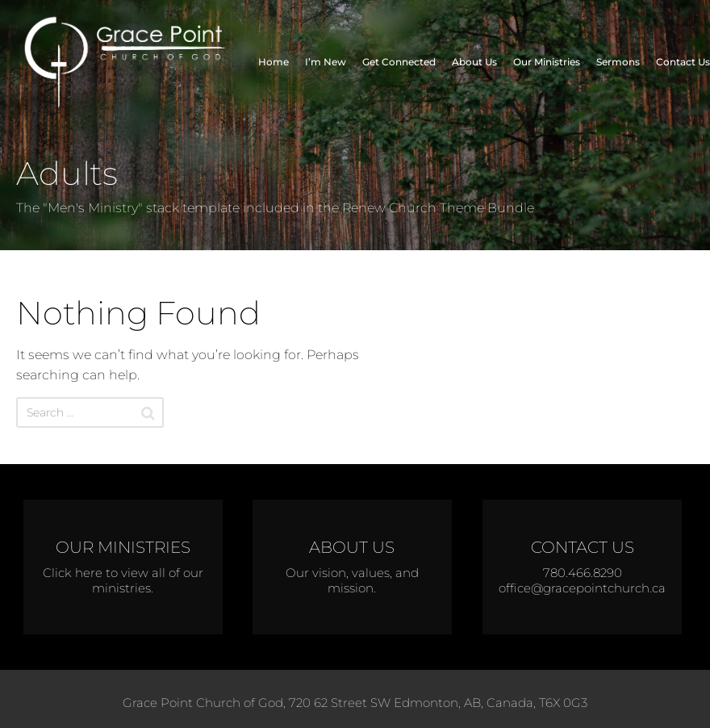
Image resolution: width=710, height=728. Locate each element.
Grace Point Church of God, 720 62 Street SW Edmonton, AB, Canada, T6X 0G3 (355, 702)
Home (273, 62)
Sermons (618, 62)
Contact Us (683, 62)
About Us (474, 62)
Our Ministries (546, 62)
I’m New (325, 62)
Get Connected (399, 62)
